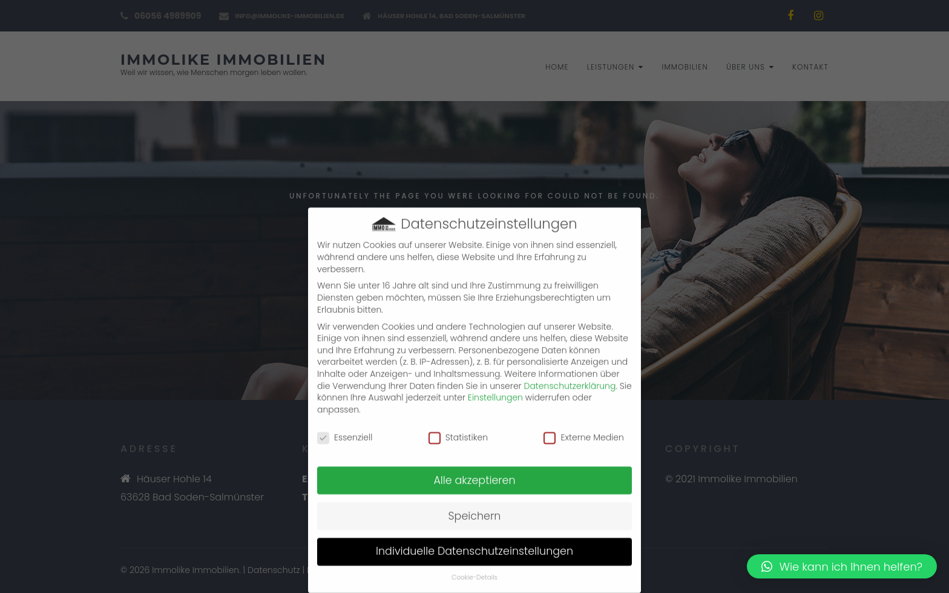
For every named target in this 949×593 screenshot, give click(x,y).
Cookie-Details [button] (474, 568)
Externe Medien (583, 428)
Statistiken (458, 428)
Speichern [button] (474, 506)
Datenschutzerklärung (570, 376)
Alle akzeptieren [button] (474, 471)
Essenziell (344, 428)
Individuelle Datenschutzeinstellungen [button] (474, 542)
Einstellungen (495, 388)
